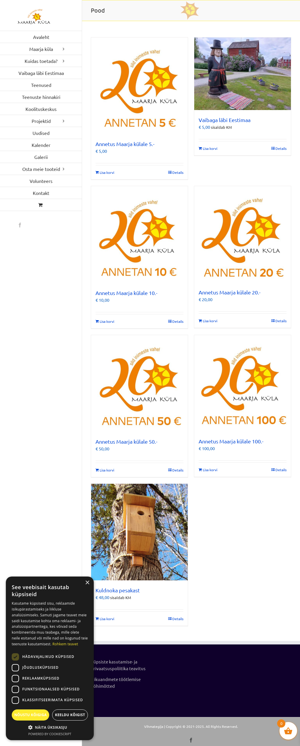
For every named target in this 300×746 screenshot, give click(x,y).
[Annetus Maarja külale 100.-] (242, 383)
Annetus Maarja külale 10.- (126, 293)
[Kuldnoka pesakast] (139, 532)
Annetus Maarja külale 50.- (126, 441)
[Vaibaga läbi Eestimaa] (242, 73)
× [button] (87, 583)
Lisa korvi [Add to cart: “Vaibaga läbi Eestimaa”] (210, 148)
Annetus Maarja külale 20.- (229, 292)
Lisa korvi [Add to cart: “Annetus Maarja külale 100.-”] (210, 469)
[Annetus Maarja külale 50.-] (139, 383)
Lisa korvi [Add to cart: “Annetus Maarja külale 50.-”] (107, 470)
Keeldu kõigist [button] (70, 714)
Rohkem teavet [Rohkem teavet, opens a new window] (65, 644)
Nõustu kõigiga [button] (30, 714)
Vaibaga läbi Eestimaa (224, 120)
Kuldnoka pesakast (118, 590)
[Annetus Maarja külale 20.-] (242, 234)
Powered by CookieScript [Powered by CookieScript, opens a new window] (49, 734)
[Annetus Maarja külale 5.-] (139, 85)
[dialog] (50, 658)
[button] (50, 727)
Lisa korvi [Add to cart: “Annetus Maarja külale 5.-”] (107, 172)
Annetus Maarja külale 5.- (125, 144)
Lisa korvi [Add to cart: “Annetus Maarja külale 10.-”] (107, 321)
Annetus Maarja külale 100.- (231, 441)
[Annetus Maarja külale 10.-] (139, 234)
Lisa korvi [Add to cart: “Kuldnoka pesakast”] (107, 618)
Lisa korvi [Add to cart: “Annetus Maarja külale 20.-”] (210, 320)
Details (177, 172)
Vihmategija (153, 726)
